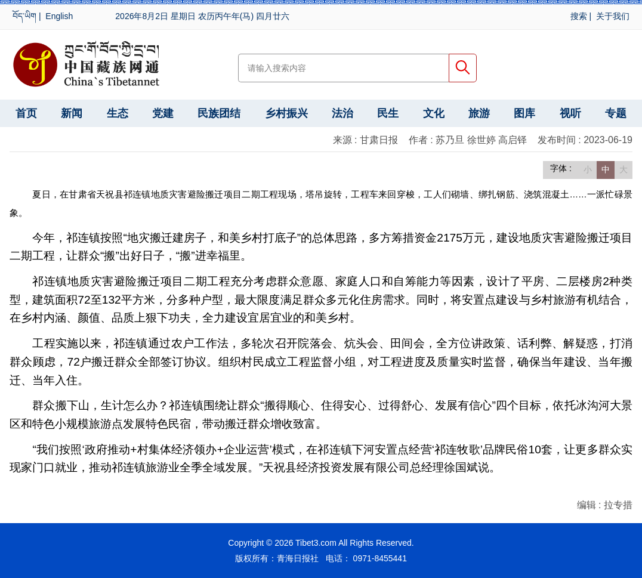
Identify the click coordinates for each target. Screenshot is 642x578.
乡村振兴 (286, 113)
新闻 (71, 113)
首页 (26, 113)
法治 (342, 113)
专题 (615, 113)
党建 (163, 113)
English (59, 16)
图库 (524, 113)
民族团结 (218, 113)
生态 (117, 113)
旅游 (479, 113)
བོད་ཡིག (24, 16)
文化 (434, 113)
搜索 (578, 16)
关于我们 (612, 16)
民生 (388, 113)
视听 (570, 113)
